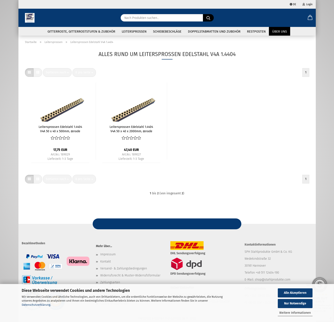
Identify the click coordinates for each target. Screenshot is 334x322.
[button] (310, 18)
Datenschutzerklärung (36, 304)
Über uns (279, 31)
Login (308, 4)
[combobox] (57, 72)
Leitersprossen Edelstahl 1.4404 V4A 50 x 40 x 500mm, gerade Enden (60, 129)
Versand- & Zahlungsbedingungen (123, 268)
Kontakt (105, 261)
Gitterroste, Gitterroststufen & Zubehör (81, 31)
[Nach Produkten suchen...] (208, 17)
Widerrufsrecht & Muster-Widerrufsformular (130, 275)
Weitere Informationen (295, 313)
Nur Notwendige (295, 303)
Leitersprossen (134, 31)
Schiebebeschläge (167, 31)
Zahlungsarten (110, 282)
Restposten (256, 31)
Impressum (108, 254)
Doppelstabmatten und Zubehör (214, 31)
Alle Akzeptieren (295, 293)
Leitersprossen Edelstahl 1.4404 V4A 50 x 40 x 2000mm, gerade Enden (131, 129)
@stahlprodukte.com (276, 279)
